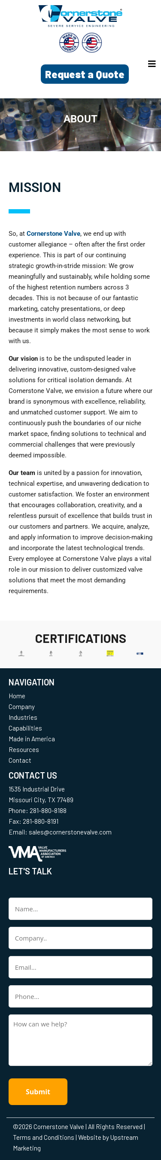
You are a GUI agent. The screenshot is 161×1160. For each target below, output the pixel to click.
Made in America (32, 739)
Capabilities (25, 728)
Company (22, 706)
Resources (24, 749)
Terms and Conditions (43, 1137)
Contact (20, 760)
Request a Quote (85, 74)
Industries (23, 717)
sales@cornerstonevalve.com (70, 832)
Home (17, 696)
